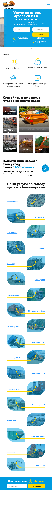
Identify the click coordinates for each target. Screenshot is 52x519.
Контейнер (11, 452)
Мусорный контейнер (36, 311)
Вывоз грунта (40, 279)
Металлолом (40, 217)
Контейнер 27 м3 (38, 373)
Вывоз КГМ (11, 264)
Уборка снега (40, 465)
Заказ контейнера (38, 436)
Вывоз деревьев (13, 295)
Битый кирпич (12, 201)
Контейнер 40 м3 (38, 405)
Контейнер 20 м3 (13, 358)
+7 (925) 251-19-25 (8, 8)
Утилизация (11, 420)
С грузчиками (12, 232)
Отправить (41, 34)
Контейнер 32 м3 (13, 389)
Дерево (42, 248)
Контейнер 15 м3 (38, 342)
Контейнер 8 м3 (13, 326)
